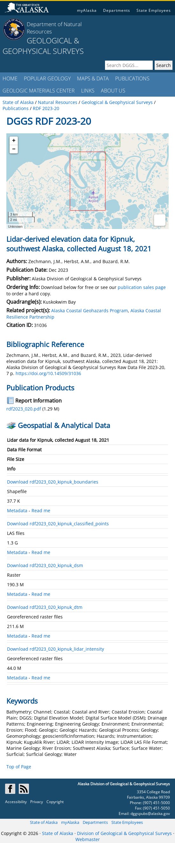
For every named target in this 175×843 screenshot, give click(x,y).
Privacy (36, 801)
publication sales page (142, 287)
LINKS (87, 90)
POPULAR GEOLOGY (47, 78)
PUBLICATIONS (132, 78)
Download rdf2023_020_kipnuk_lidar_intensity (55, 649)
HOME (10, 78)
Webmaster (87, 839)
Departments (116, 10)
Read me (41, 510)
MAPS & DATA (93, 78)
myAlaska (87, 10)
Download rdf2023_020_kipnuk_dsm (45, 565)
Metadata (17, 510)
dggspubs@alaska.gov (150, 813)
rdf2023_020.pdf (23, 409)
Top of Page (18, 767)
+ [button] (14, 140)
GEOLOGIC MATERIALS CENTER (39, 90)
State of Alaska (44, 822)
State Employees (153, 10)
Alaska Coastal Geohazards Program (89, 310)
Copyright (55, 801)
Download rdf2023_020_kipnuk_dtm (44, 607)
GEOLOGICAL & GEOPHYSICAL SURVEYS (43, 45)
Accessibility (16, 801)
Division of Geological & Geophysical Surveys (124, 833)
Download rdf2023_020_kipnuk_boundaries (52, 482)
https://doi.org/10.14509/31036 (48, 373)
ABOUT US (113, 90)
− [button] (14, 149)
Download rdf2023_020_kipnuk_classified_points (58, 524)
